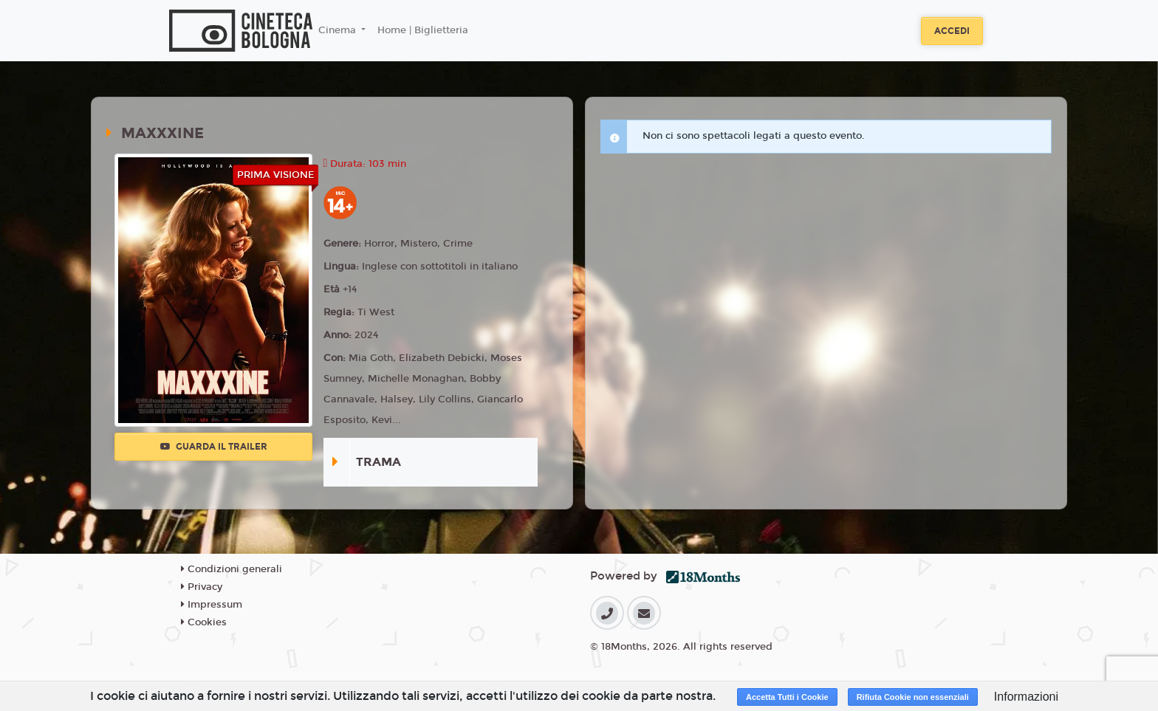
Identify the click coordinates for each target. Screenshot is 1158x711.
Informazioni (1026, 696)
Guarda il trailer (213, 447)
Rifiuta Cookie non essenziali (913, 697)
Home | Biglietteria (422, 30)
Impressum (211, 605)
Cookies (204, 622)
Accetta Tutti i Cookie (787, 697)
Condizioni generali (231, 569)
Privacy (201, 587)
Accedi (952, 31)
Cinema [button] (338, 30)
